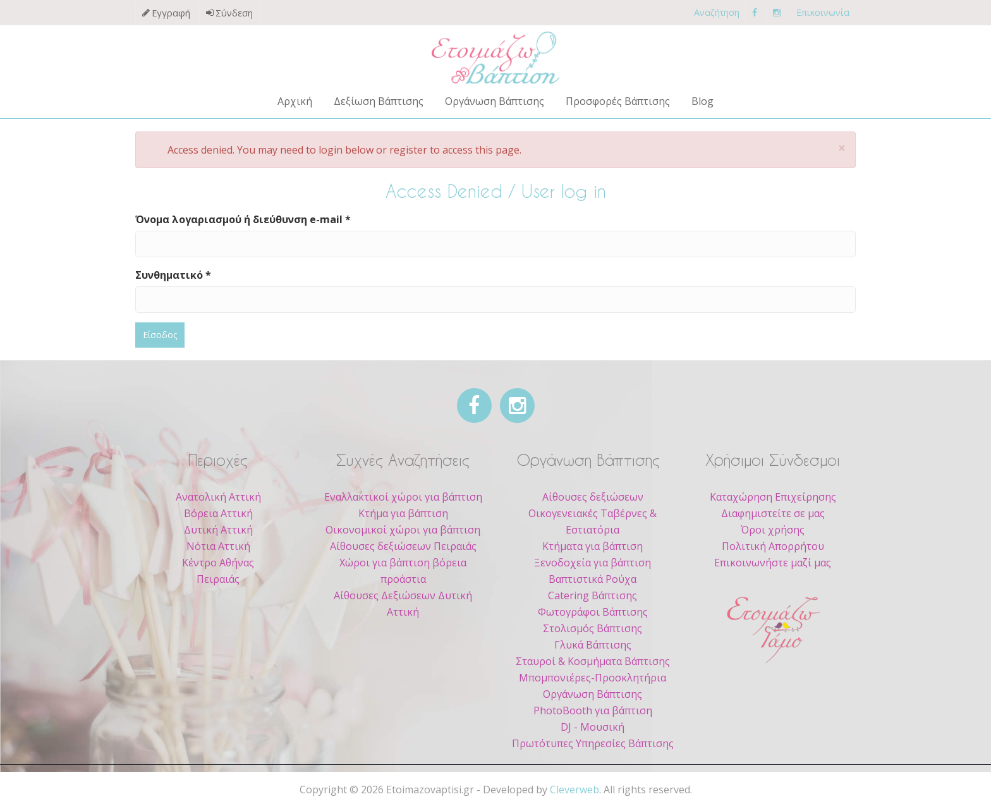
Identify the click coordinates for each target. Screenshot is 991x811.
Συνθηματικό (173, 275)
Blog (702, 101)
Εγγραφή (171, 13)
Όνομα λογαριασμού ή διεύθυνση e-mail (243, 219)
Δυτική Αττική (218, 530)
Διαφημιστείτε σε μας (773, 513)
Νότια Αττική (218, 546)
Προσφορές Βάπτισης (618, 101)
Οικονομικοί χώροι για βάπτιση (402, 530)
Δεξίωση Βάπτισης (378, 101)
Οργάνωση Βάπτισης (494, 101)
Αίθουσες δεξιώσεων (592, 497)
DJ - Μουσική (592, 727)
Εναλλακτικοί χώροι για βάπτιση (403, 497)
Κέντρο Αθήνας (218, 563)
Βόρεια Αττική (218, 513)
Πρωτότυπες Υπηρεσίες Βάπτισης (593, 743)
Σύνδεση (234, 13)
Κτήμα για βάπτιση (403, 513)
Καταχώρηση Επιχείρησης (773, 497)
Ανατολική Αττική (218, 497)
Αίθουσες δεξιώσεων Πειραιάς (403, 546)
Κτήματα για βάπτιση (592, 546)
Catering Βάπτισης (592, 595)
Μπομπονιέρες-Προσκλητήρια (592, 678)
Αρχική (294, 101)
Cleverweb (574, 789)
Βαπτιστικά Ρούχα (592, 579)
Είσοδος (160, 335)
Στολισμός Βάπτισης (592, 628)
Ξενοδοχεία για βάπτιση (592, 563)
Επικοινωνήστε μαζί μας (772, 563)
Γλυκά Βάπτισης (592, 645)
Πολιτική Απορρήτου (773, 546)
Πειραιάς (218, 579)
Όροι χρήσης (773, 530)
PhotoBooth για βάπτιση (592, 710)
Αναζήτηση (716, 12)
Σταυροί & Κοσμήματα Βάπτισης (593, 661)
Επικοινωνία (822, 12)
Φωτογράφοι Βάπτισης (593, 612)
